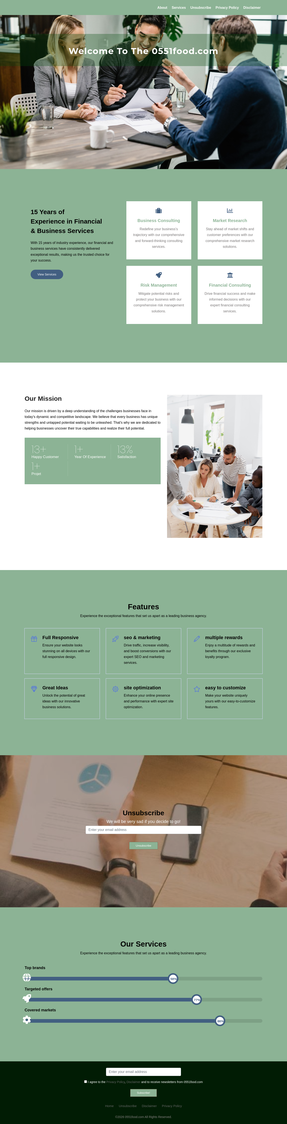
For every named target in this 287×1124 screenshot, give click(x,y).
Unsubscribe (200, 7)
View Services (46, 274)
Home (109, 1106)
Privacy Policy (227, 7)
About (162, 7)
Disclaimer (252, 7)
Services (179, 7)
